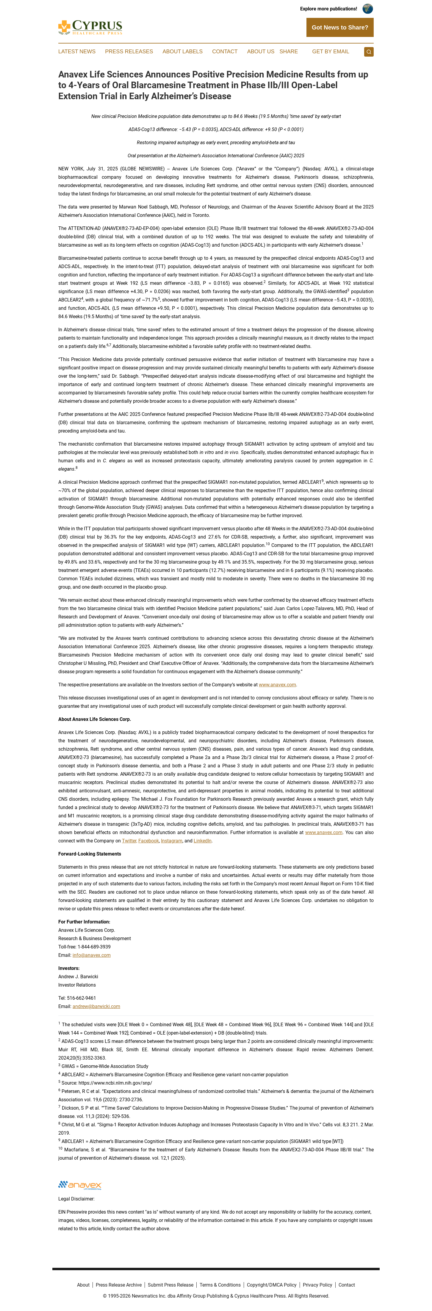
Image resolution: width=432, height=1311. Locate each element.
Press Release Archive (119, 1285)
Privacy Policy (317, 1285)
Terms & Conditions (220, 1285)
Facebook (148, 841)
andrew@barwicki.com (96, 1006)
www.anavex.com (277, 685)
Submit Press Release (170, 1285)
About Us (261, 52)
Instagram (171, 841)
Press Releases (129, 52)
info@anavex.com (92, 955)
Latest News (77, 52)
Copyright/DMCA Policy (272, 1285)
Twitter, (129, 841)
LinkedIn (203, 841)
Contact (225, 52)
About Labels (182, 52)
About (83, 1285)
